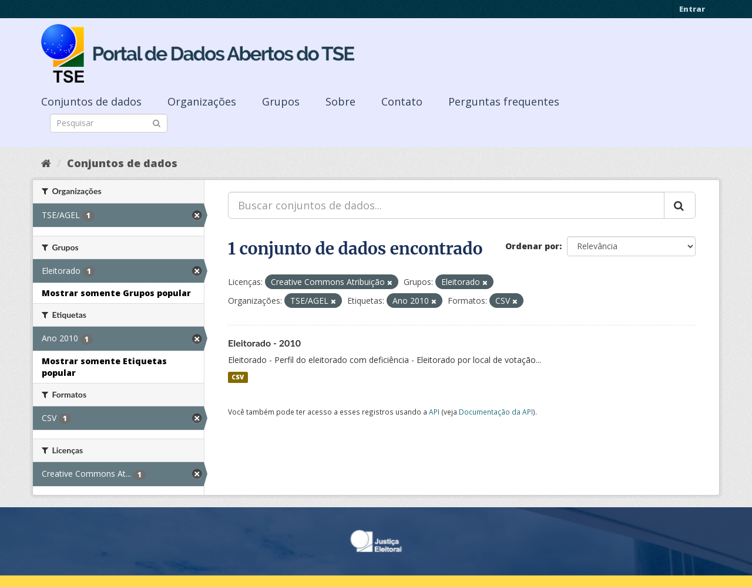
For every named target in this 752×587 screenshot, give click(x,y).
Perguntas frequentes (503, 101)
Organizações (201, 101)
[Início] (46, 163)
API (434, 411)
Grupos (281, 101)
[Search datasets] (108, 123)
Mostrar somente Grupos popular (116, 292)
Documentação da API (496, 411)
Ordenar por (532, 246)
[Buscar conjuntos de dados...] (446, 205)
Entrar (692, 9)
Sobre (340, 101)
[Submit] (157, 122)
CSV (237, 377)
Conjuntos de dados (91, 101)
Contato (401, 101)
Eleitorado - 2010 (264, 342)
